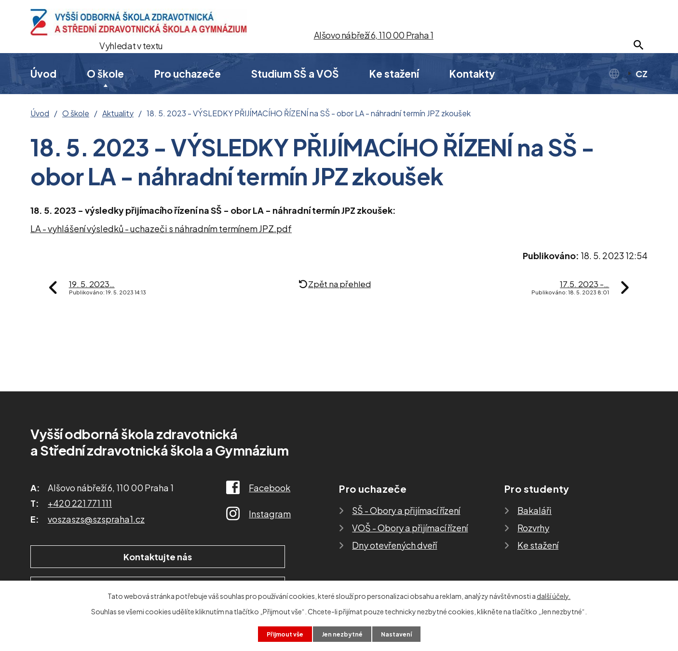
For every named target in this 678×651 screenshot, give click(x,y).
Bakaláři (534, 510)
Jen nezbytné (343, 633)
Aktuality (118, 113)
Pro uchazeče (187, 73)
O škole (105, 73)
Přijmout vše (280, 633)
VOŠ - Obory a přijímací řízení (410, 527)
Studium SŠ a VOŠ (295, 73)
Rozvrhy (533, 527)
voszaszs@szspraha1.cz (96, 519)
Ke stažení (394, 73)
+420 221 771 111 (80, 503)
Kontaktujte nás (92, 557)
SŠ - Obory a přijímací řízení (406, 510)
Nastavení (402, 633)
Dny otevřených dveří (394, 545)
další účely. (553, 594)
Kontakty (472, 73)
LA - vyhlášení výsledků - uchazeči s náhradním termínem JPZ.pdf (161, 228)
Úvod (43, 73)
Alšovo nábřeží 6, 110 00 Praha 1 (374, 35)
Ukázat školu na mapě (228, 557)
